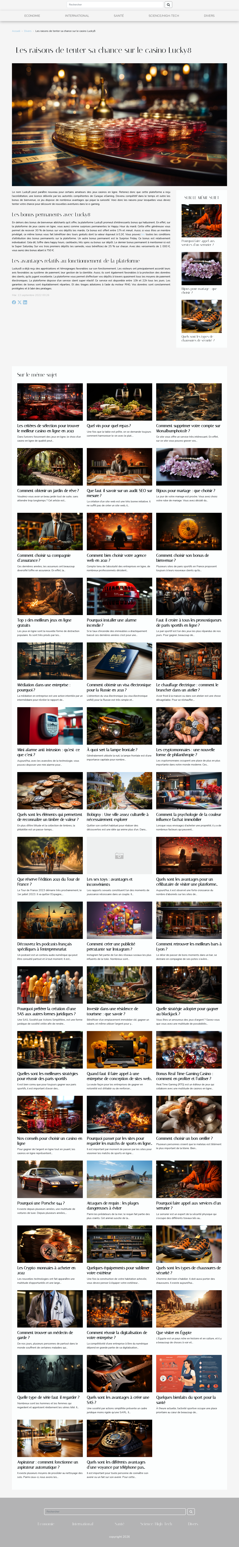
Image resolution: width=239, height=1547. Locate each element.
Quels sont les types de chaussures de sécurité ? (198, 338)
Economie (32, 16)
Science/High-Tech (164, 16)
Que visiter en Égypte (174, 1332)
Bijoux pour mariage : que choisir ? (185, 490)
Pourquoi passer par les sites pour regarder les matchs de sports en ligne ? (119, 1143)
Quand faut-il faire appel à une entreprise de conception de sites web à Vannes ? (118, 1078)
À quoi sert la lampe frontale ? (112, 750)
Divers (209, 16)
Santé (119, 16)
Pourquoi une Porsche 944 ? (41, 1203)
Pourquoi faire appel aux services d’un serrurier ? (198, 243)
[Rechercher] (115, 4)
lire (143, 234)
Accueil (16, 31)
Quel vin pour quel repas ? (109, 425)
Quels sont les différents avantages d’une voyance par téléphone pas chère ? (116, 1467)
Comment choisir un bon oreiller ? (184, 1138)
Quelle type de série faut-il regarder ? (48, 1397)
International (77, 16)
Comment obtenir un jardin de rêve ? (48, 490)
